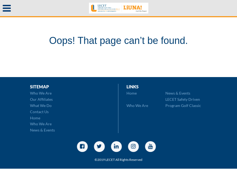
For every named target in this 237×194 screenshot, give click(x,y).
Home (35, 118)
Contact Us (39, 111)
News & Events (42, 130)
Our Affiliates (41, 99)
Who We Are (41, 93)
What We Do (41, 105)
